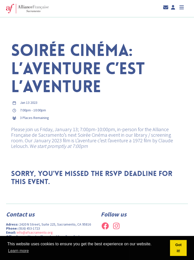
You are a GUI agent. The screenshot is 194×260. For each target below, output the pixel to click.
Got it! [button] (178, 248)
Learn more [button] (18, 251)
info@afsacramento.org (35, 232)
